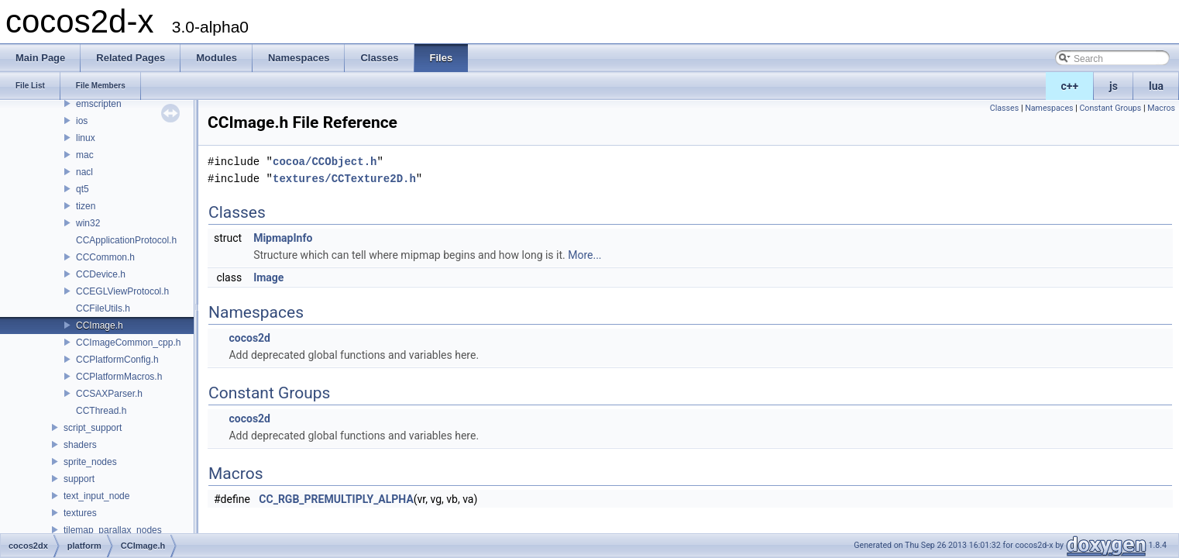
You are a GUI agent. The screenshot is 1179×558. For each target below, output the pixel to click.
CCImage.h (99, 325)
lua (1156, 86)
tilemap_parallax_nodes (113, 530)
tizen (85, 206)
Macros (1161, 108)
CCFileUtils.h (103, 308)
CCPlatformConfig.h (117, 359)
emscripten (99, 103)
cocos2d (249, 338)
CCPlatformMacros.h (119, 376)
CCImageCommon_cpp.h (128, 342)
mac (85, 155)
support (79, 479)
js (1113, 86)
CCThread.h (101, 410)
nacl (84, 172)
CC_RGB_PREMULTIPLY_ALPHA (336, 499)
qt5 (82, 189)
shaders (80, 444)
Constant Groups (1110, 108)
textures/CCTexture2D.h (344, 178)
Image (268, 277)
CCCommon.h (105, 257)
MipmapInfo (282, 238)
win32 (88, 223)
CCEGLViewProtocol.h (122, 291)
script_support (93, 427)
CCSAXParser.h (109, 393)
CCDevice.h (100, 274)
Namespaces (1049, 108)
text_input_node (96, 496)
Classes (1004, 108)
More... (584, 255)
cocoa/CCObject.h (324, 161)
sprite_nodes (90, 461)
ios (82, 120)
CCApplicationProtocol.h (126, 240)
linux (85, 138)
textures (80, 513)
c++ (1070, 86)
